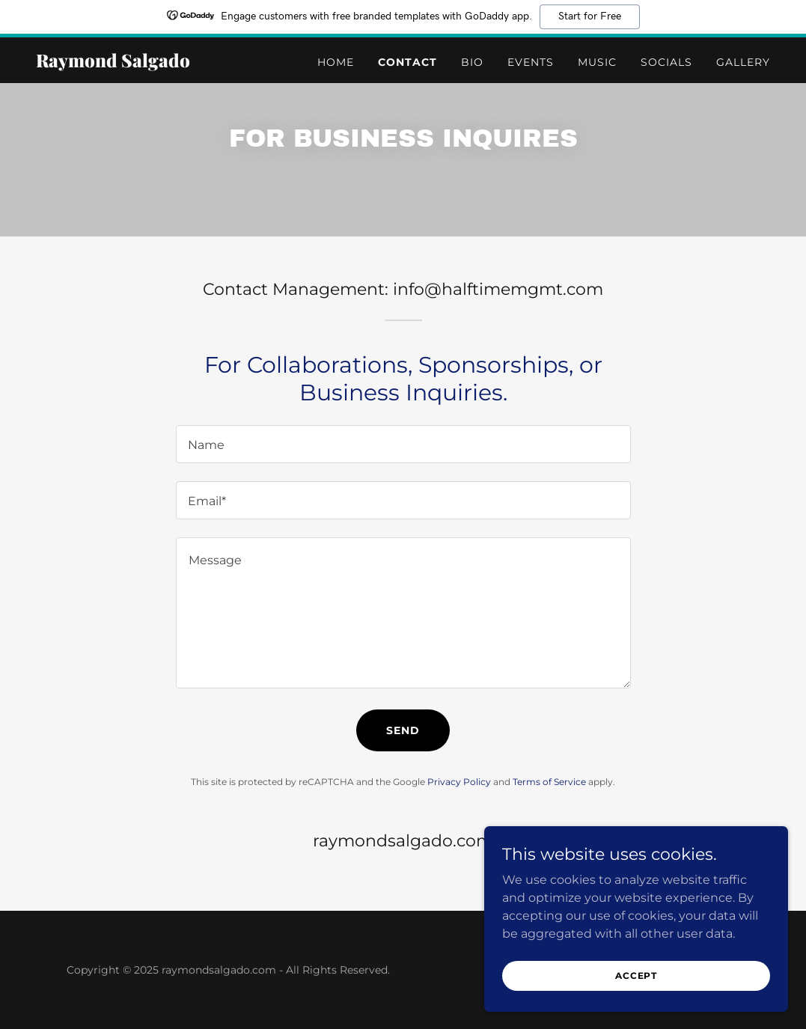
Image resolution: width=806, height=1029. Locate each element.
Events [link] (530, 62)
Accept (638, 975)
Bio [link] (472, 62)
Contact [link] (407, 62)
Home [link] (335, 62)
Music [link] (597, 62)
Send (403, 730)
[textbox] (403, 444)
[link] (164, 63)
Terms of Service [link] (549, 781)
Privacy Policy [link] (459, 781)
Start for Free (589, 16)
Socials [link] (666, 62)
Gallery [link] (743, 62)
